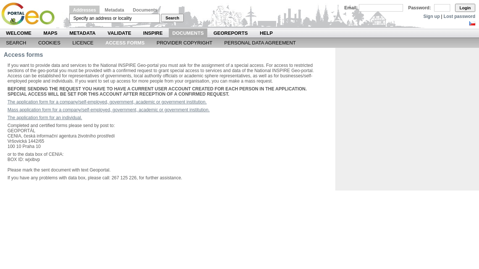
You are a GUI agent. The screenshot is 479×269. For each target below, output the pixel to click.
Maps (50, 33)
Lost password (459, 16)
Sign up (431, 16)
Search (172, 18)
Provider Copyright (185, 43)
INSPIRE (153, 33)
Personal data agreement (260, 43)
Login (465, 8)
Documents (145, 10)
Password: (419, 7)
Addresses (84, 10)
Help (266, 33)
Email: (351, 7)
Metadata (114, 10)
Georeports (230, 33)
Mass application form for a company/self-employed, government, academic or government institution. (108, 109)
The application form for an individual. (44, 117)
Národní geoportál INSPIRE (31, 14)
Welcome (18, 33)
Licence (82, 43)
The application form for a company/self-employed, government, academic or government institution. (107, 102)
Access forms (125, 43)
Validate (119, 33)
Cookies (49, 43)
